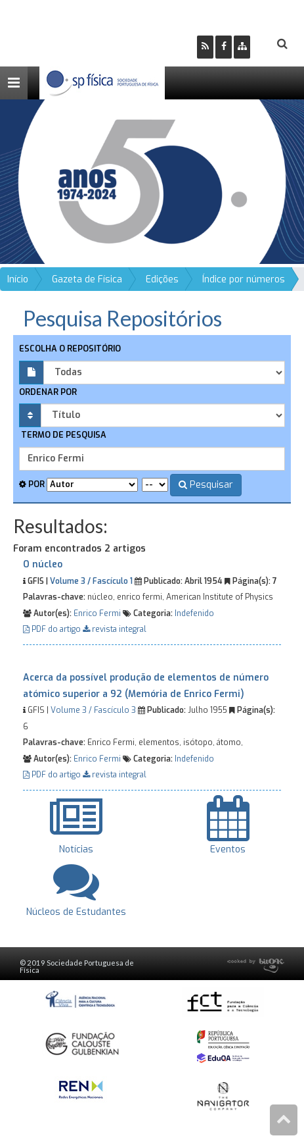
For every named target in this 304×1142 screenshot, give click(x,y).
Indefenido (194, 613)
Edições (162, 279)
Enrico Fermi (97, 613)
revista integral (114, 629)
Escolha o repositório (70, 348)
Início (17, 279)
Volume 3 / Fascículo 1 (91, 581)
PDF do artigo (53, 629)
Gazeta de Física (87, 279)
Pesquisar (206, 485)
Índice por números (243, 279)
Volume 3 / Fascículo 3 (93, 710)
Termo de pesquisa (62, 434)
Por (32, 484)
